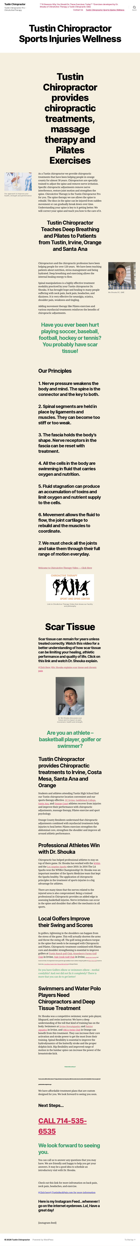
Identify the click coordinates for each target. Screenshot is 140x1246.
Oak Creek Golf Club (65, 957)
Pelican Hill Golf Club (62, 964)
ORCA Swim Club (73, 1030)
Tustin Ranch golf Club (61, 953)
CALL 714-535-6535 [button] (60, 1125)
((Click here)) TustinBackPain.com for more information (68, 1192)
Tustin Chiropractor (15, 4)
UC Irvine (70, 800)
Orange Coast (62, 803)
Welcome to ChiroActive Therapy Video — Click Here (66, 568)
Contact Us (78, 10)
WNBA (97, 863)
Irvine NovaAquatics (71, 1026)
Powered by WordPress (43, 1240)
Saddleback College (86, 800)
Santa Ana (43, 803)
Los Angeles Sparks (57, 866)
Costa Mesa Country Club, (50, 964)
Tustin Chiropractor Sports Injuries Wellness (105, 10)
